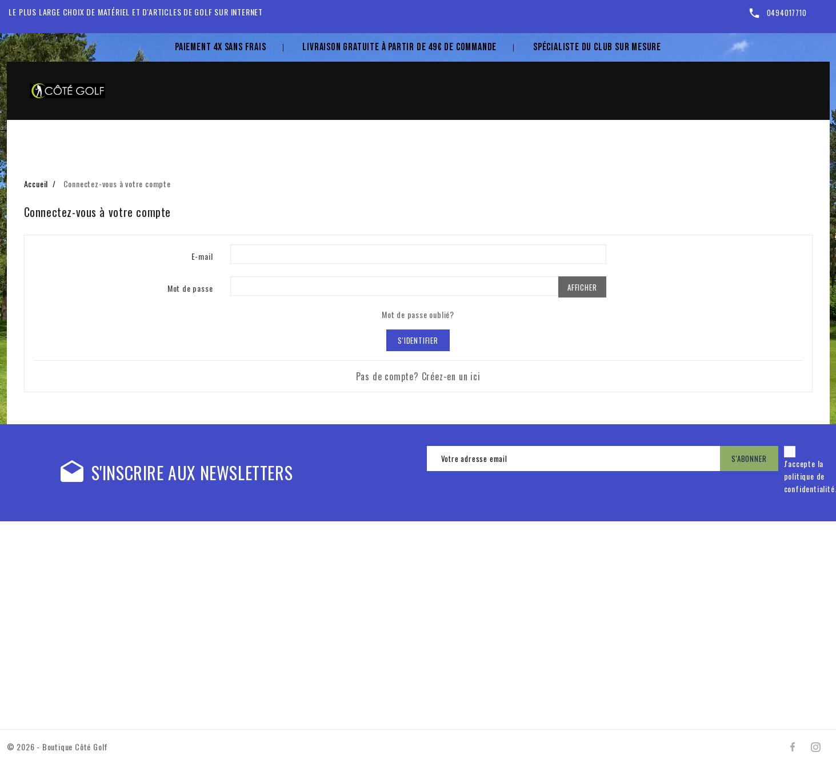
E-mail (202, 256)
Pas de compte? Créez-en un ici (418, 376)
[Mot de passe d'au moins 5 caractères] (394, 286)
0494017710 (787, 12)
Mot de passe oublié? (418, 314)
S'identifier (418, 340)
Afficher (582, 287)
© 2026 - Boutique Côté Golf (58, 747)
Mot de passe (190, 288)
